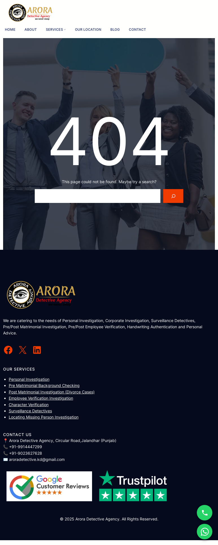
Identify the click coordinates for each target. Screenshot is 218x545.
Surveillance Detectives (30, 410)
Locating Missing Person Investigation (44, 417)
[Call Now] (204, 512)
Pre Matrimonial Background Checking (44, 385)
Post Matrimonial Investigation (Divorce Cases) (52, 391)
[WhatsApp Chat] (204, 531)
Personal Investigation (29, 379)
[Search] (173, 196)
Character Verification (29, 404)
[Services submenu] (65, 29)
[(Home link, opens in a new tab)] (30, 13)
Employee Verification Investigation (41, 398)
